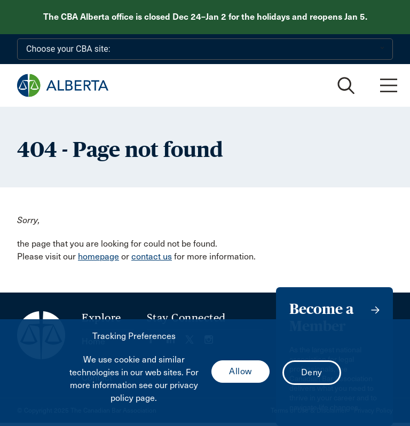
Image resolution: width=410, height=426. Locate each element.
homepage (98, 256)
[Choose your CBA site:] (205, 49)
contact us (151, 256)
